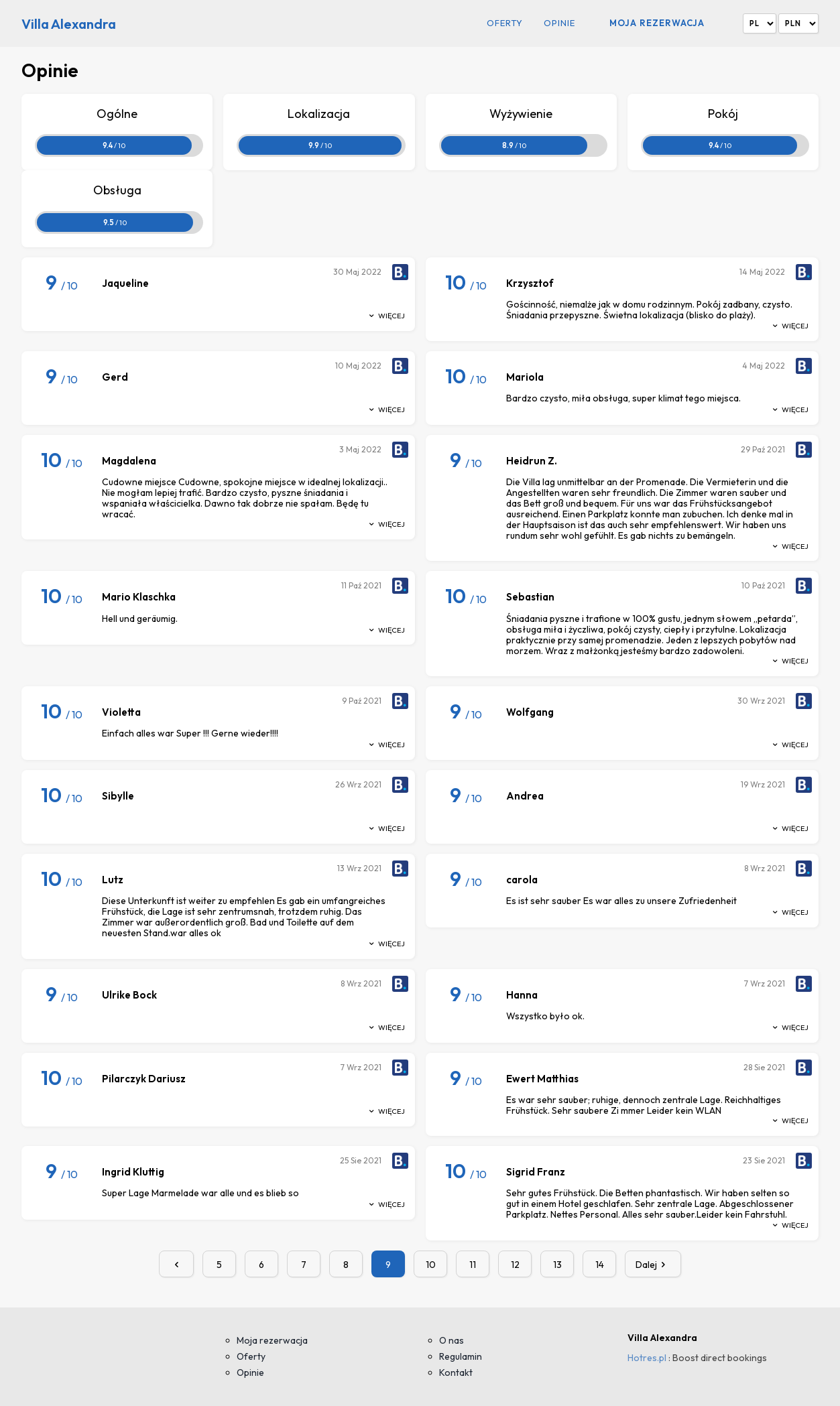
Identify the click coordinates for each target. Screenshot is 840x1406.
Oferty (505, 23)
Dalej (653, 1265)
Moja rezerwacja (657, 22)
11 (472, 1265)
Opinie (559, 23)
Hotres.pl (646, 1358)
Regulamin (460, 1356)
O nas (451, 1340)
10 (431, 1265)
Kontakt (456, 1372)
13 (557, 1265)
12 (515, 1265)
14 (599, 1265)
